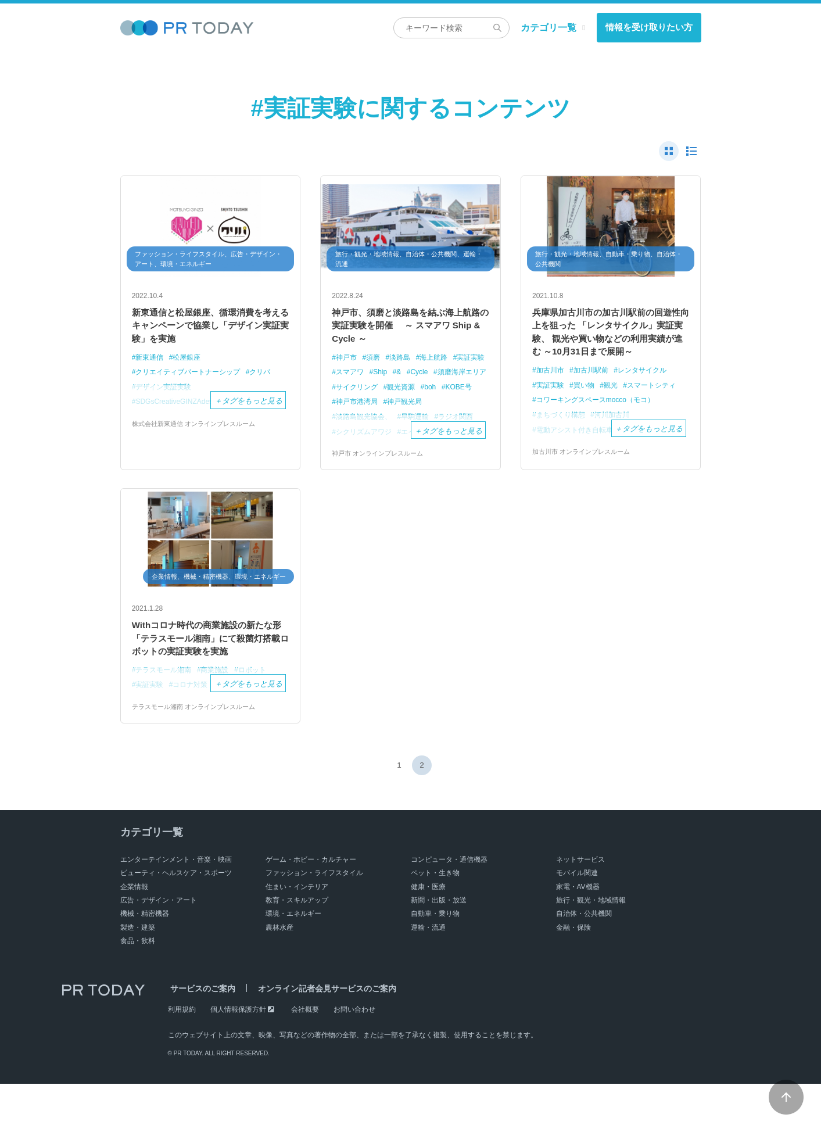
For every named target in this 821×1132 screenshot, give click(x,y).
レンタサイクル (650, 396)
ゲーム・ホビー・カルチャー (311, 908)
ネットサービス (580, 908)
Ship (423, 379)
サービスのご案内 (200, 1037)
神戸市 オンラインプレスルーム (381, 476)
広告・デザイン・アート (158, 948)
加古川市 (551, 396)
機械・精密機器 (144, 962)
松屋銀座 (191, 364)
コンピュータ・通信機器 (449, 908)
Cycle (465, 379)
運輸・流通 (428, 976)
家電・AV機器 (578, 935)
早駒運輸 (469, 424)
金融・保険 (573, 976)
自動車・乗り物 (435, 962)
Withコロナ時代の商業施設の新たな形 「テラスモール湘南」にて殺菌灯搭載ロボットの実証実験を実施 (210, 674)
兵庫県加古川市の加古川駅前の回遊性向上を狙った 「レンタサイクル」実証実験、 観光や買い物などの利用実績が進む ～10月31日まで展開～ (610, 345)
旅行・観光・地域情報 (591, 948)
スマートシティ (659, 411)
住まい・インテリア (297, 935)
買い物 (587, 411)
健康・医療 (428, 935)
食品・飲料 (137, 989)
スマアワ (391, 379)
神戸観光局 (355, 424)
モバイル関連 (577, 921)
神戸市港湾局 (419, 408)
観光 (616, 411)
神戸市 (347, 364)
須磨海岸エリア (362, 394)
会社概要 (305, 1058)
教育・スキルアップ (297, 948)
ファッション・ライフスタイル (314, 921)
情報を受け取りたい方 (649, 27)
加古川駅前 (595, 396)
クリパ (270, 379)
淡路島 (404, 364)
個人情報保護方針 (238, 1058)
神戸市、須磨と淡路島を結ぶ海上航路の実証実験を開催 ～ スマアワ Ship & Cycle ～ (410, 329)
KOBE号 (372, 408)
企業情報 (134, 935)
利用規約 (182, 1058)
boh (342, 408)
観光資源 (469, 394)
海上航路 (441, 364)
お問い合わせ (354, 1058)
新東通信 (151, 364)
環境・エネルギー (293, 962)
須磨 (375, 364)
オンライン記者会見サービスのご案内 (319, 1037)
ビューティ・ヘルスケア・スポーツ (176, 921)
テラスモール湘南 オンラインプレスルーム (199, 755)
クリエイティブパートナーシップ (192, 379)
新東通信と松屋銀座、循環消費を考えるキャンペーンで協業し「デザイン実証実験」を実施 (210, 329)
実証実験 (351, 379)
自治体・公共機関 (584, 962)
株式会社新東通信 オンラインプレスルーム (199, 432)
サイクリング (421, 394)
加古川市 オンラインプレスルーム (585, 478)
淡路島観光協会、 (413, 424)
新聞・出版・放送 (439, 948)
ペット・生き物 (435, 921)
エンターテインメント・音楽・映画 (176, 908)
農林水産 (279, 976)
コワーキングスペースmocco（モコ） (600, 425)
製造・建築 (137, 976)
